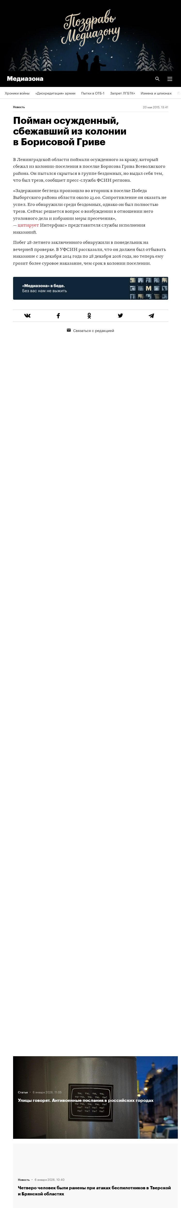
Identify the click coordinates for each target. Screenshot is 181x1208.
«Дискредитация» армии (55, 92)
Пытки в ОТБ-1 (92, 92)
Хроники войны (17, 92)
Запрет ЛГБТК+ (122, 92)
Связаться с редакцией (90, 330)
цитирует (28, 225)
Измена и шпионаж (156, 92)
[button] (170, 79)
